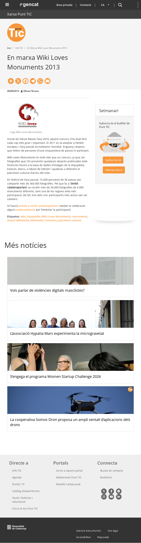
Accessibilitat (83, 537)
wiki (23, 216)
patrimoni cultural (69, 220)
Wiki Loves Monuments (56, 216)
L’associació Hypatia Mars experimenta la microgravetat (57, 333)
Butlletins (106, 477)
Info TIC (16, 470)
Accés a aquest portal (69, 470)
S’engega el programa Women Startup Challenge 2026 (55, 376)
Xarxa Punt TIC (19, 14)
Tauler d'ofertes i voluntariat (22, 499)
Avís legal (113, 530)
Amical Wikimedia (18, 220)
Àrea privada (64, 5)
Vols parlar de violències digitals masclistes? (47, 290)
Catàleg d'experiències (26, 491)
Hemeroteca (113, 170)
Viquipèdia (33, 216)
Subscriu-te (113, 160)
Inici (9, 48)
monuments (79, 216)
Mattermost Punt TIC (69, 477)
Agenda (16, 477)
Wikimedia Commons (43, 220)
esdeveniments (25, 209)
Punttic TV (18, 484)
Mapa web (103, 537)
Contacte (85, 5)
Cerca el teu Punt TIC (25, 508)
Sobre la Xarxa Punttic (88, 530)
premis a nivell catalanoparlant (38, 206)
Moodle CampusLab (68, 484)
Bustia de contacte (111, 470)
